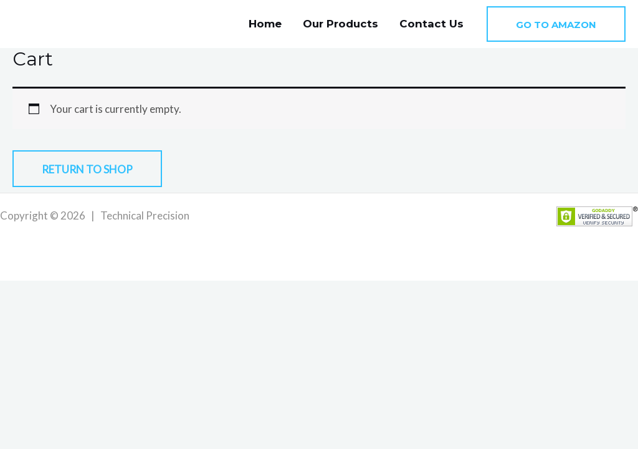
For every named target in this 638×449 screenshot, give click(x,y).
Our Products (340, 23)
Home (265, 23)
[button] (556, 24)
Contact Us (431, 23)
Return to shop (87, 169)
